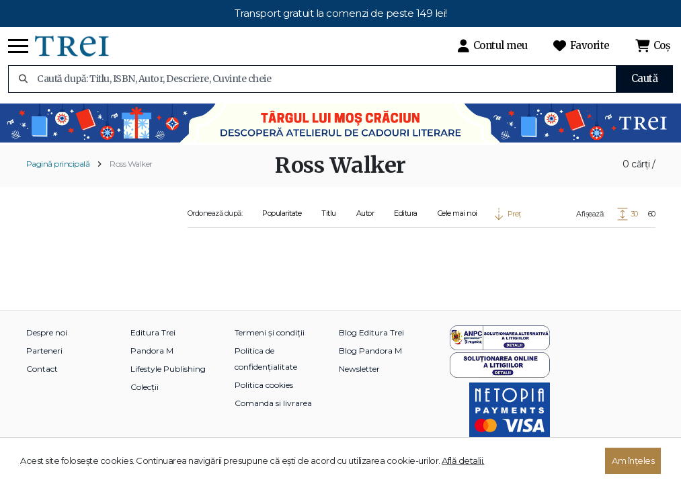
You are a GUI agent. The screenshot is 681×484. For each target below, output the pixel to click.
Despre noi (46, 332)
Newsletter (359, 369)
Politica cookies (264, 385)
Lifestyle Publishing (168, 369)
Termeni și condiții (270, 332)
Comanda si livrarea (273, 403)
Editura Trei (152, 332)
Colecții (144, 387)
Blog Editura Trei (371, 332)
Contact (42, 369)
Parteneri (44, 351)
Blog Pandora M (370, 351)
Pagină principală (58, 164)
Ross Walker (131, 164)
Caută (644, 78)
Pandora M (151, 351)
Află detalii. (463, 460)
